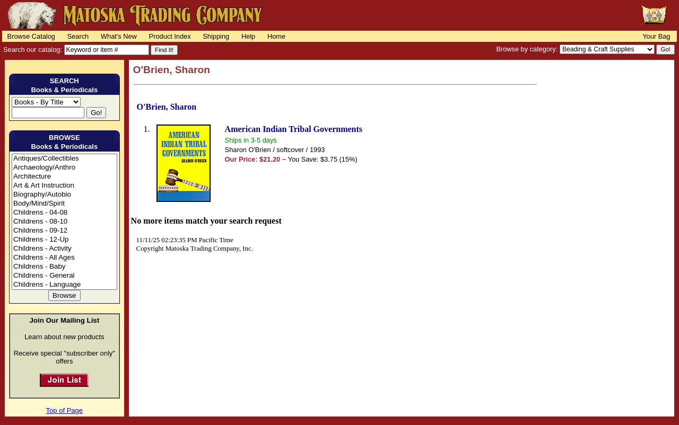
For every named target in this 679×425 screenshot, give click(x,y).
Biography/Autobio (64, 194)
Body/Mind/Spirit (64, 203)
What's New (119, 36)
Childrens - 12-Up (64, 239)
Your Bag (656, 36)
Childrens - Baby (64, 266)
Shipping (216, 36)
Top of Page (64, 410)
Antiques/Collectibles (64, 158)
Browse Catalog (31, 36)
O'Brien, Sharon (167, 106)
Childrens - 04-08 (64, 212)
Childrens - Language (64, 284)
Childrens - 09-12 (64, 230)
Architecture (64, 176)
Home (276, 36)
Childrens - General (64, 275)
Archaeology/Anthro (64, 167)
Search (78, 36)
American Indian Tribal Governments (293, 129)
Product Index (170, 36)
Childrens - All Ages (64, 257)
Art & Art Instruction (64, 185)
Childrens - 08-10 (64, 221)
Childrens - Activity (64, 248)
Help (248, 36)
